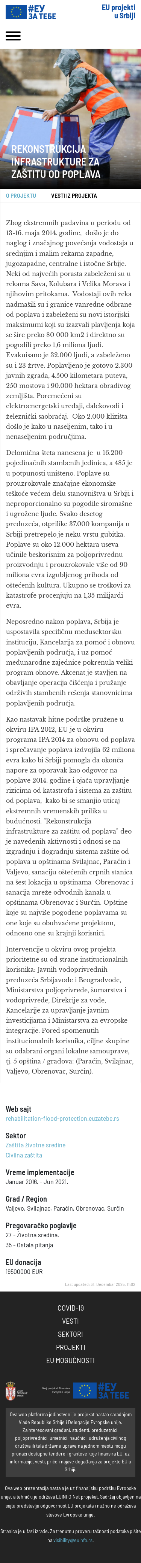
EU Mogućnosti (70, 1361)
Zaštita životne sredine (35, 1145)
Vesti (70, 1321)
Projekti (70, 1347)
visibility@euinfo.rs (72, 1540)
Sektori (70, 1334)
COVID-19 (71, 1308)
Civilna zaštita (24, 1155)
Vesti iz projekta (74, 196)
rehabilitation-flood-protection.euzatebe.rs (62, 1119)
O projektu (21, 196)
